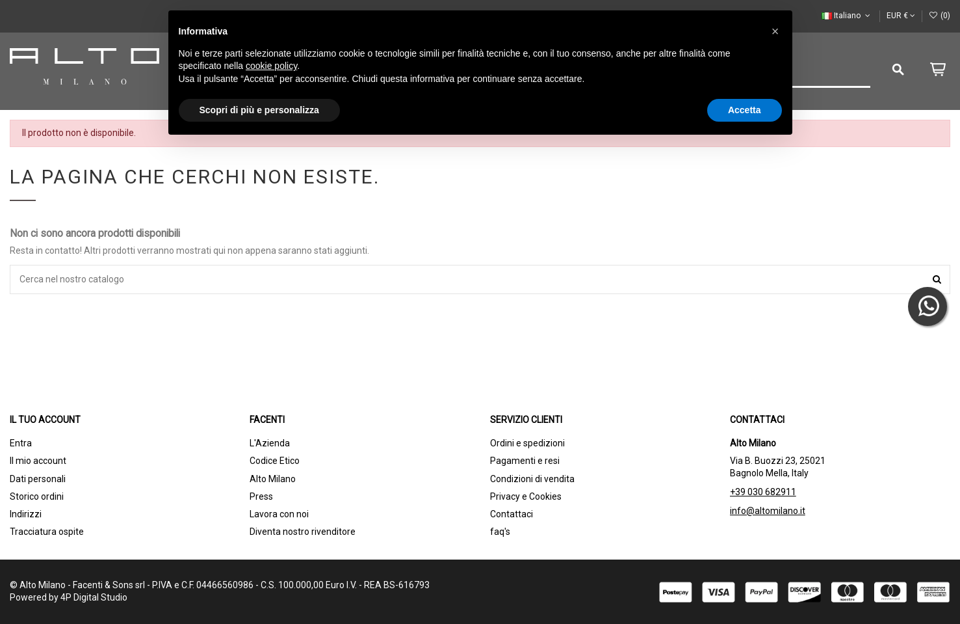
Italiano (847, 15)
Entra (21, 443)
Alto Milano (273, 479)
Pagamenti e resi (525, 460)
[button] (775, 31)
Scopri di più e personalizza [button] (259, 110)
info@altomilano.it (767, 511)
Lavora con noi (279, 514)
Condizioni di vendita (532, 479)
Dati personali (38, 479)
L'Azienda (270, 443)
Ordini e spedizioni (527, 443)
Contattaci (511, 514)
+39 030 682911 (763, 492)
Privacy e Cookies (526, 496)
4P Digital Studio (93, 597)
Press (261, 496)
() (939, 15)
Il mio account (38, 460)
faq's (500, 531)
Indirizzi (26, 514)
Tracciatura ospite (47, 531)
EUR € (901, 15)
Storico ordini (37, 496)
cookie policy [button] (271, 66)
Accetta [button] (744, 110)
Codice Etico (275, 460)
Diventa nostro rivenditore (303, 531)
